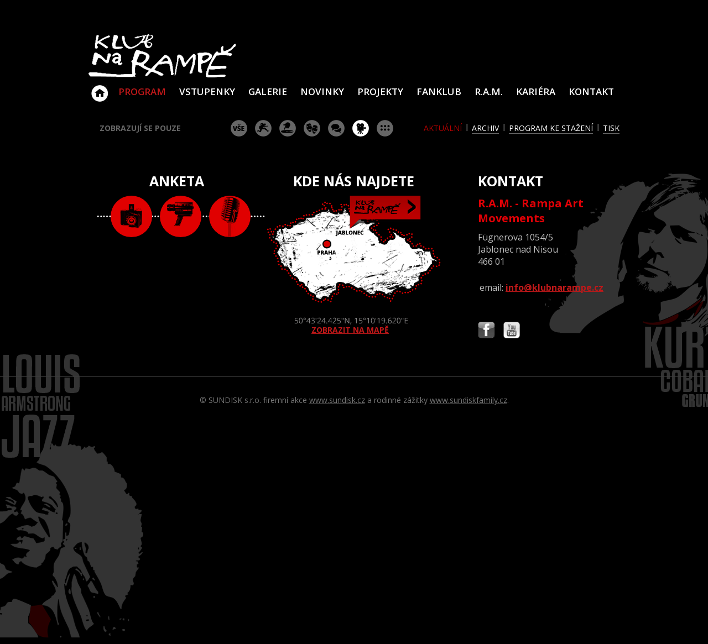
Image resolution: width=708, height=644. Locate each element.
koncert (263, 128)
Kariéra (535, 91)
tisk (611, 128)
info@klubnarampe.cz (554, 287)
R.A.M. (489, 91)
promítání (361, 128)
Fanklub (439, 91)
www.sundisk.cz (337, 400)
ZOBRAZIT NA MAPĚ (354, 265)
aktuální (443, 128)
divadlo (312, 128)
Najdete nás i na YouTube (511, 331)
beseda (336, 128)
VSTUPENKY (207, 91)
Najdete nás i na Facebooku (486, 331)
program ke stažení (551, 128)
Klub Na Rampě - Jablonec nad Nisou (99, 88)
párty (288, 128)
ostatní (385, 128)
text (230, 216)
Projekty (380, 91)
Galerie (267, 91)
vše (239, 128)
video (180, 216)
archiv (485, 128)
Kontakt (591, 91)
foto (131, 216)
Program (142, 91)
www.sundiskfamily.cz (468, 400)
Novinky (322, 91)
